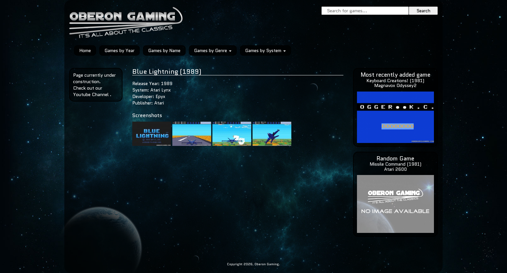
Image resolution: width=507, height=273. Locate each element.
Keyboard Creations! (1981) (395, 80)
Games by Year (119, 50)
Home (85, 50)
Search (423, 10)
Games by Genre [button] (213, 50)
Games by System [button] (265, 50)
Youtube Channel (91, 94)
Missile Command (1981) (395, 164)
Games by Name (164, 50)
